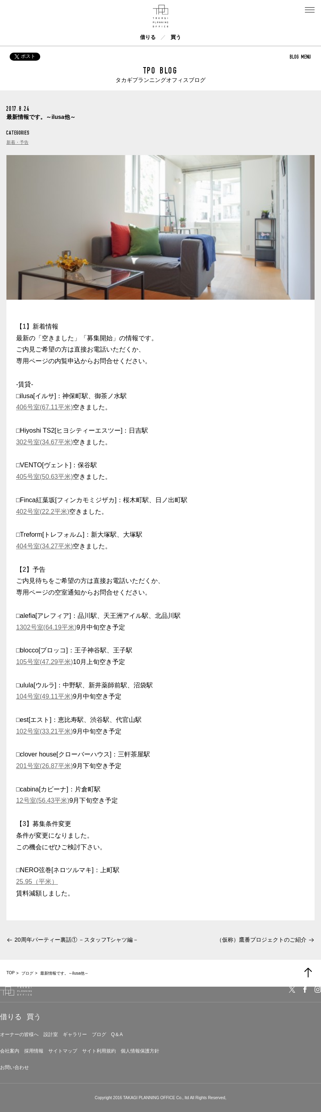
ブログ (99, 1034)
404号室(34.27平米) (44, 546)
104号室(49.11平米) (44, 696)
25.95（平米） (37, 881)
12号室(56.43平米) (43, 800)
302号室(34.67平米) (44, 442)
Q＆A (117, 1034)
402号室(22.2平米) (43, 511)
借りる (148, 37)
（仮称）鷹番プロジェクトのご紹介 (261, 939)
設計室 (50, 1034)
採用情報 (33, 1051)
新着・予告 (17, 142)
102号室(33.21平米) (44, 731)
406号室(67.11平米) (44, 407)
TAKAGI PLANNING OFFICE (149, 1098)
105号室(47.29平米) (44, 661)
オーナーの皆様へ (19, 1034)
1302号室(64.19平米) (46, 627)
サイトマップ (62, 1051)
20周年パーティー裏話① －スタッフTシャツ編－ (76, 939)
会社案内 (9, 1051)
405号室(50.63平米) (44, 476)
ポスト (24, 56)
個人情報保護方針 (140, 1051)
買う (176, 37)
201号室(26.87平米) (44, 765)
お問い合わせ (14, 1067)
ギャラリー (75, 1034)
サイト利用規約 (99, 1051)
